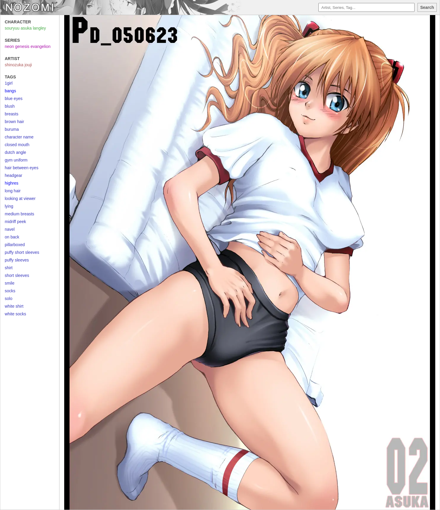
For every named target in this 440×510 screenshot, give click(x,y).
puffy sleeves (17, 260)
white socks (15, 314)
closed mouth (17, 144)
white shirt (14, 306)
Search (427, 7)
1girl (8, 83)
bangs (10, 90)
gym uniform (16, 160)
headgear (13, 175)
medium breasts (19, 214)
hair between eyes (21, 167)
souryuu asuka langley (25, 28)
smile (9, 283)
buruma (12, 129)
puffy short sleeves (22, 252)
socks (10, 290)
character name (19, 137)
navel (9, 229)
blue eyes (13, 98)
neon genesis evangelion (28, 46)
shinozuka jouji (18, 64)
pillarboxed (15, 244)
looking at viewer (20, 198)
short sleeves (17, 275)
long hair (13, 190)
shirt (8, 267)
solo (8, 298)
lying (9, 206)
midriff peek (15, 221)
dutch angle (15, 152)
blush (9, 106)
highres (11, 183)
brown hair (14, 121)
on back (12, 237)
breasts (11, 114)
